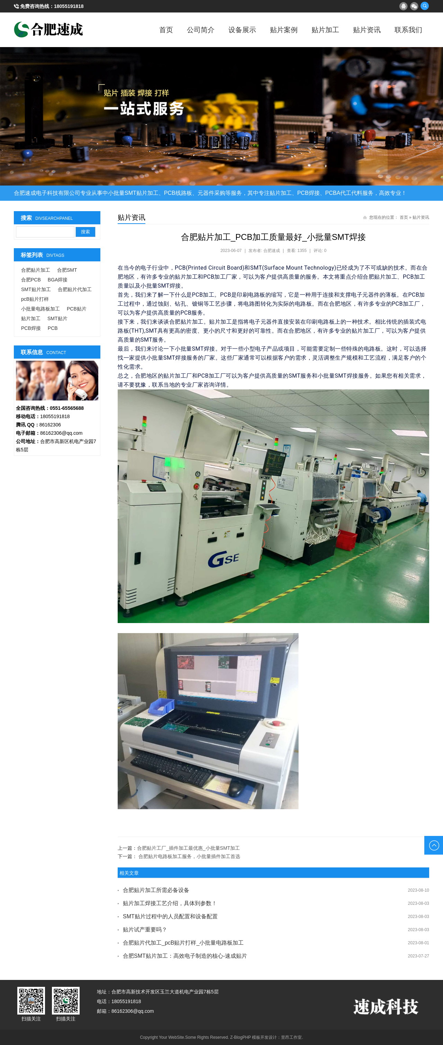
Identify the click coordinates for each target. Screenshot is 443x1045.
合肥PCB (31, 279)
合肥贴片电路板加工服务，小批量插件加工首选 (189, 856)
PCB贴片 (77, 309)
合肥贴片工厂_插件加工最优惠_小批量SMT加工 (188, 848)
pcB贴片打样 (35, 299)
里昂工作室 (291, 1037)
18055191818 (69, 6)
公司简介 (201, 30)
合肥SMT (67, 270)
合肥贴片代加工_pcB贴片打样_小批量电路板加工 (183, 943)
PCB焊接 (31, 328)
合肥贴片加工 (35, 270)
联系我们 (408, 30)
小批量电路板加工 (40, 309)
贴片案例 (284, 30)
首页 (166, 30)
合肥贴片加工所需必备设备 (156, 890)
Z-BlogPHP (240, 1037)
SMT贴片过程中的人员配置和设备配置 (170, 916)
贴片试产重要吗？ (145, 930)
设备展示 (242, 30)
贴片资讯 (367, 30)
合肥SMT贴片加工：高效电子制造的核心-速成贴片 (185, 956)
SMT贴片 (57, 318)
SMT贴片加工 (36, 289)
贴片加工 (325, 30)
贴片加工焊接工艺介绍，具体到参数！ (170, 903)
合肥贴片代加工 (75, 289)
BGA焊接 (58, 279)
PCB (53, 328)
